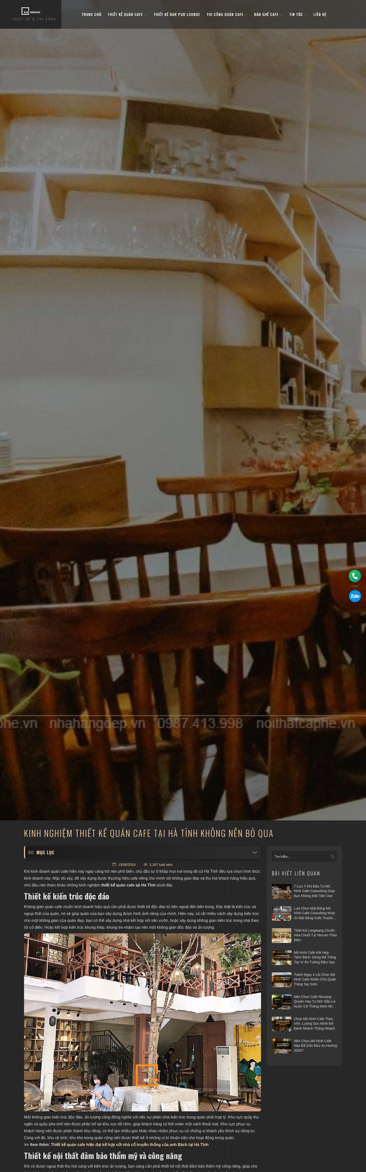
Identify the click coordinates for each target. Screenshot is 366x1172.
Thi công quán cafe (227, 14)
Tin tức (298, 14)
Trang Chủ (91, 14)
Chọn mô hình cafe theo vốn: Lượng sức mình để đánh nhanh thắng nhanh (314, 1023)
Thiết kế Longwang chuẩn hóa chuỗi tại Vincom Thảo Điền (315, 935)
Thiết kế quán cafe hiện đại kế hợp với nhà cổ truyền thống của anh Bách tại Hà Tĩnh (130, 1145)
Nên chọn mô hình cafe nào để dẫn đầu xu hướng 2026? (315, 1045)
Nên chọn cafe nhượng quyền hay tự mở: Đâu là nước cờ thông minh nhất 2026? (314, 1002)
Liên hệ (320, 14)
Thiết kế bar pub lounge (177, 14)
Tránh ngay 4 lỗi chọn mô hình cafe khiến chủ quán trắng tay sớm (315, 979)
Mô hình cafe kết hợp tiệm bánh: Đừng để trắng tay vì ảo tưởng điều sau (315, 957)
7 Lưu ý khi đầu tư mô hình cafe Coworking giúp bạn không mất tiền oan (314, 891)
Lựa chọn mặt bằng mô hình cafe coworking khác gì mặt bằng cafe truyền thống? (314, 913)
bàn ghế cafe (268, 14)
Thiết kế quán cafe (127, 14)
